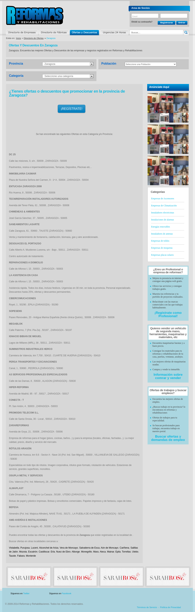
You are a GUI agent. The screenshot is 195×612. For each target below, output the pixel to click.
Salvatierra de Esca (89, 547)
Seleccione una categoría (59, 76)
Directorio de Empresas (22, 32)
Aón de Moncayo (109, 547)
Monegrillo (86, 551)
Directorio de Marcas (53, 32)
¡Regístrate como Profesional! (168, 314)
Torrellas (126, 551)
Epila (118, 551)
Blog (183, 593)
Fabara (21, 555)
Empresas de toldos (160, 240)
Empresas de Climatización (164, 205)
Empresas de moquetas (162, 247)
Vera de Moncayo (69, 547)
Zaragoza (50, 63)
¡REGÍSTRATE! (71, 108)
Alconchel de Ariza (48, 547)
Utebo (135, 551)
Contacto (168, 593)
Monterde (31, 555)
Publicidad (150, 593)
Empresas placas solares (162, 255)
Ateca (103, 551)
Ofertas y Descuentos (84, 32)
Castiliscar (44, 551)
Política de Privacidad (170, 607)
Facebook (66, 593)
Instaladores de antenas (162, 233)
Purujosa (25, 547)
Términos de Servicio (147, 607)
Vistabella (14, 547)
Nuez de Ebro (63, 551)
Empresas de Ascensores (162, 198)
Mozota (23, 551)
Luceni (34, 547)
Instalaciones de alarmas (162, 219)
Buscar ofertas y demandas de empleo (168, 438)
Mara (96, 551)
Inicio (18, 38)
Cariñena (124, 547)
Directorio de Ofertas (34, 38)
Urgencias (114, 32)
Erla (53, 551)
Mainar (110, 551)
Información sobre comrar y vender (168, 376)
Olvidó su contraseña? (141, 22)
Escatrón (32, 551)
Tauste (12, 555)
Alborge (76, 551)
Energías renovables (160, 226)
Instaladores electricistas (162, 212)
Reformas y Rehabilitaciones (34, 15)
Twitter (26, 593)
